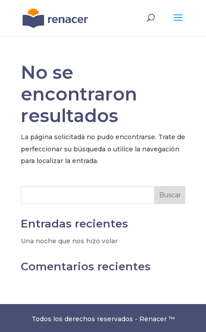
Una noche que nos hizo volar (69, 241)
